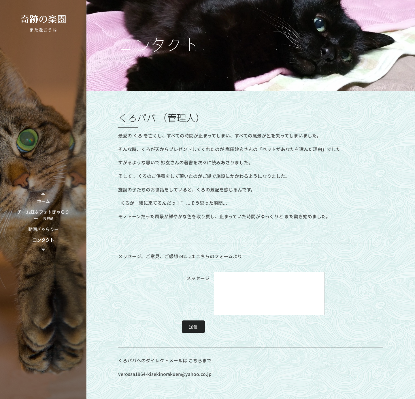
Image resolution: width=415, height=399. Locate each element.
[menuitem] (43, 201)
